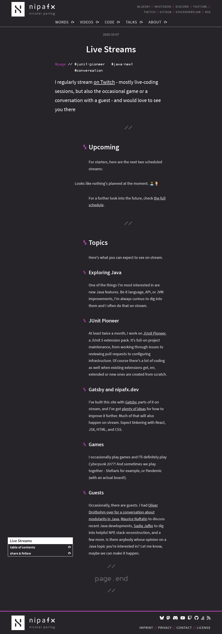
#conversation (88, 70)
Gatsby (130, 402)
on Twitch (104, 82)
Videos (86, 22)
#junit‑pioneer (89, 64)
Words (62, 22)
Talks (131, 22)
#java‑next (122, 64)
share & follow (20, 553)
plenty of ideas (134, 408)
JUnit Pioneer (154, 333)
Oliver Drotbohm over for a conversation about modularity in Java (123, 512)
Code (109, 22)
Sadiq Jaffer (143, 525)
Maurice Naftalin (134, 518)
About (155, 22)
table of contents (22, 547)
